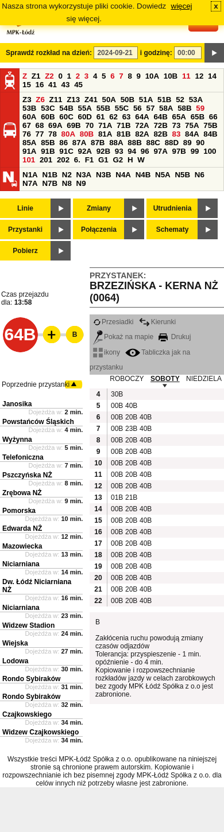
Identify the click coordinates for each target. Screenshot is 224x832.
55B (103, 108)
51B (164, 99)
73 (176, 125)
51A (146, 99)
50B (127, 99)
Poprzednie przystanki (35, 384)
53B (29, 108)
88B (134, 142)
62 (113, 116)
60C (66, 116)
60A (29, 116)
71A (105, 125)
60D (84, 116)
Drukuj (175, 337)
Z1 (36, 76)
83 (176, 134)
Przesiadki (113, 322)
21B (131, 497)
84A (192, 134)
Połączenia (99, 230)
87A (79, 142)
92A (84, 151)
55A (84, 108)
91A (29, 151)
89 (187, 142)
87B (98, 142)
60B (48, 116)
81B (123, 134)
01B (116, 497)
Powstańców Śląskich (38, 422)
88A (116, 142)
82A (142, 134)
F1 (89, 159)
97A (160, 151)
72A (142, 125)
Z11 (56, 99)
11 (186, 76)
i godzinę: (156, 53)
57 (150, 108)
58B (184, 108)
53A (196, 99)
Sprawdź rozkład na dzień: (49, 53)
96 (145, 151)
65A (179, 116)
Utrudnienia (172, 208)
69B (73, 125)
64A (142, 116)
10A (152, 76)
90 (200, 142)
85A (29, 142)
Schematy (172, 230)
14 (212, 76)
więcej (181, 6)
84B (210, 134)
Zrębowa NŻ (22, 493)
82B (160, 134)
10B (170, 76)
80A (68, 134)
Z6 (40, 99)
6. (77, 159)
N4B (143, 174)
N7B (49, 183)
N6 (199, 174)
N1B (49, 174)
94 (132, 151)
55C (122, 108)
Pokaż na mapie (123, 337)
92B (103, 151)
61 (100, 116)
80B (87, 134)
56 (137, 108)
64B (160, 116)
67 (26, 125)
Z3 (27, 99)
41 (52, 84)
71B (123, 125)
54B (66, 108)
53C (48, 108)
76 (26, 134)
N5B (182, 174)
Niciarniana (21, 564)
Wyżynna (17, 440)
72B (160, 125)
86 (63, 142)
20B (131, 417)
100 (209, 151)
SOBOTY (165, 379)
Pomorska (19, 511)
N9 (81, 183)
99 (195, 151)
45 (78, 84)
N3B (103, 174)
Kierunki (157, 322)
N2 (67, 174)
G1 (103, 159)
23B (131, 429)
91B (48, 151)
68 (40, 125)
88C (153, 142)
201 (46, 159)
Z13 (73, 99)
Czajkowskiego (27, 714)
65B (197, 116)
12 (199, 76)
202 (63, 159)
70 (89, 125)
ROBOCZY (127, 379)
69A (55, 125)
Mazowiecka (22, 546)
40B (131, 406)
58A (166, 108)
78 (52, 134)
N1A (30, 174)
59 (200, 108)
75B (210, 125)
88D (172, 142)
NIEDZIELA (204, 379)
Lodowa (15, 661)
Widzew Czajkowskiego (40, 732)
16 (40, 84)
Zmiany (99, 208)
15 (26, 84)
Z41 (91, 99)
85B (48, 142)
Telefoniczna (23, 457)
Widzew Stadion (28, 625)
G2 (118, 159)
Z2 (49, 76)
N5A (163, 174)
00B (116, 406)
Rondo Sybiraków (31, 679)
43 (65, 84)
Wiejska (15, 643)
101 (28, 159)
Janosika (17, 404)
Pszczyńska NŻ (27, 475)
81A (105, 134)
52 (180, 99)
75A (192, 125)
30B (116, 394)
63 (126, 116)
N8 (67, 183)
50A (109, 99)
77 (40, 134)
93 (119, 151)
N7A (30, 183)
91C (66, 151)
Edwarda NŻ (22, 528)
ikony (106, 352)
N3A (84, 174)
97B (179, 151)
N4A (123, 174)
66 (213, 116)
